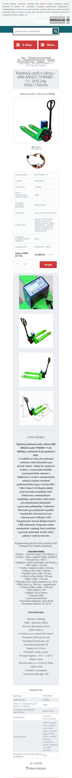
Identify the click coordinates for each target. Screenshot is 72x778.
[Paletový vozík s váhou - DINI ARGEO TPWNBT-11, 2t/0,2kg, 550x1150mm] (36, 99)
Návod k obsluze (36, 768)
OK (68, 20)
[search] (55, 31)
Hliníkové (41, 61)
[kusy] (19, 264)
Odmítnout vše (57, 20)
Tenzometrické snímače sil (34, 59)
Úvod (23, 57)
